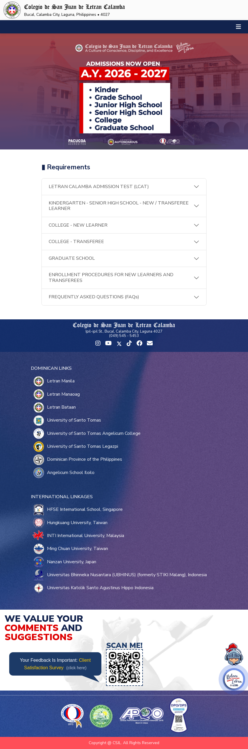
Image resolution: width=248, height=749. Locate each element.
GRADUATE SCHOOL (72, 258)
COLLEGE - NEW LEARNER (78, 225)
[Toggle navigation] (238, 27)
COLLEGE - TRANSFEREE (76, 241)
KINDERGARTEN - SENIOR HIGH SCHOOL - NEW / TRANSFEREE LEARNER (119, 206)
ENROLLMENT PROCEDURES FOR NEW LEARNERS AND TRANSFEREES (111, 277)
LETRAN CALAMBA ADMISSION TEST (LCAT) (99, 186)
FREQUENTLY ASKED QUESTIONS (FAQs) (94, 297)
